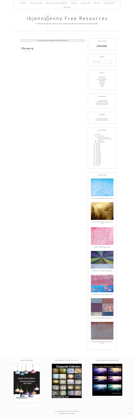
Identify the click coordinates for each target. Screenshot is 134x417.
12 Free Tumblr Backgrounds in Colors (102, 198)
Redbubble (102, 80)
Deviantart (102, 83)
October (99, 140)
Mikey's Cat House (102, 79)
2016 (97, 155)
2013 (97, 160)
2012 (97, 161)
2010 (97, 164)
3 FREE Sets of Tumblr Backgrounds (102, 270)
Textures (23, 3)
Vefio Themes (75, 411)
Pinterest (102, 82)
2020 (97, 148)
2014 (97, 158)
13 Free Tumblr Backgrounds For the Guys (102, 222)
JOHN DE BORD (102, 100)
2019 (97, 150)
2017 (97, 153)
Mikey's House (102, 76)
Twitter (102, 86)
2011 (97, 163)
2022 (97, 145)
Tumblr (102, 84)
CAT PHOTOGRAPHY (102, 118)
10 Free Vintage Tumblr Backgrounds (102, 318)
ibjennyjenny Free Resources (67, 18)
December (100, 136)
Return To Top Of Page (67, 413)
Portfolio (97, 3)
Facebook (102, 78)
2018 (97, 152)
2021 (97, 147)
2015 (97, 156)
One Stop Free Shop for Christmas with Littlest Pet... (104, 138)
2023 (97, 143)
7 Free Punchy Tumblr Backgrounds (102, 294)
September (100, 142)
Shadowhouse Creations (102, 103)
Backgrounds (85, 3)
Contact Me (67, 7)
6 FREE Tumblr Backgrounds (102, 247)
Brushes (74, 3)
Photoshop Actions (36, 3)
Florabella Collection (102, 104)
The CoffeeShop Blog (102, 101)
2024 (97, 134)
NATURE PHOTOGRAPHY (102, 120)
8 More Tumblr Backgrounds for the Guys (102, 342)
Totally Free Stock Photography (56, 3)
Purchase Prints (109, 3)
